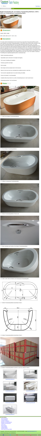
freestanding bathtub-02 (30, 379)
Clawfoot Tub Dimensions (6, 423)
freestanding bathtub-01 (10, 379)
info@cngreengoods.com (32, 431)
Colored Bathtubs (4, 419)
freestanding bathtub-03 (10, 390)
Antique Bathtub (4, 426)
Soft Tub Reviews (4, 418)
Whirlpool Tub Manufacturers (6, 422)
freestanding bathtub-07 (10, 414)
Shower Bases (4, 425)
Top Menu (38, 6)
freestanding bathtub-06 (30, 402)
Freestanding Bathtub (6, 8)
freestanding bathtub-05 (10, 402)
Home (13, 8)
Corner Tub (3, 424)
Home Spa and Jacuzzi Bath (6, 429)
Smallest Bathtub (4, 428)
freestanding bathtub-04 (30, 390)
